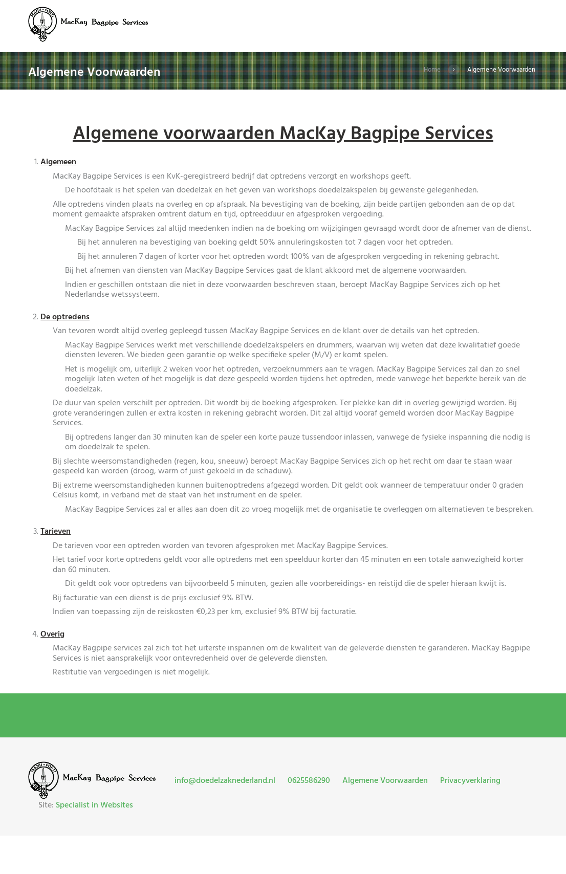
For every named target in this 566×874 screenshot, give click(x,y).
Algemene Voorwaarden (385, 781)
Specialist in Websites (94, 805)
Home (432, 69)
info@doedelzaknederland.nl (225, 781)
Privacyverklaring (470, 781)
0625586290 (309, 781)
